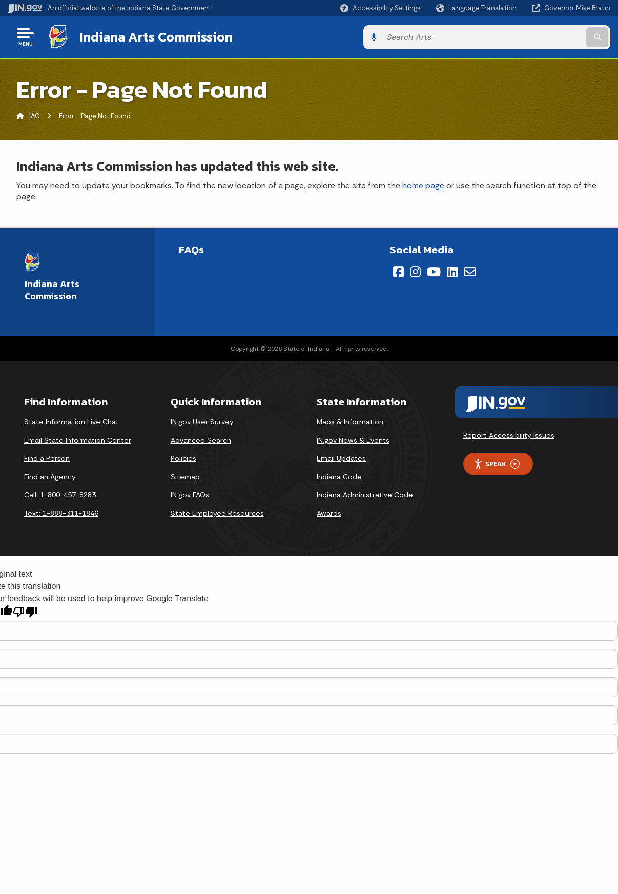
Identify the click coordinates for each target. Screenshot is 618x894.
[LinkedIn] (452, 270)
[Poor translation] (25, 611)
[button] (380, 8)
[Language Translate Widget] (477, 8)
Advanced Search (201, 438)
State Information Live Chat (71, 420)
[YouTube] (434, 270)
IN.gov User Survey (202, 420)
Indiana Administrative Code (365, 493)
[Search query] (542, 37)
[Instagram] (415, 270)
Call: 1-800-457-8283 (60, 493)
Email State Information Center (77, 438)
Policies (183, 457)
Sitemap (185, 475)
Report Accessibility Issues (508, 433)
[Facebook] (398, 270)
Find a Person (47, 457)
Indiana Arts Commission (155, 36)
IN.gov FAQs (190, 493)
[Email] (470, 270)
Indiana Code (339, 475)
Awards (329, 512)
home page (423, 183)
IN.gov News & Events (353, 438)
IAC (34, 115)
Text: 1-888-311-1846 (61, 512)
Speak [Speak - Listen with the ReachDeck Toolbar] (496, 463)
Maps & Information (350, 420)
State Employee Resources (217, 512)
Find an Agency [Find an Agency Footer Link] (50, 475)
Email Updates (341, 457)
